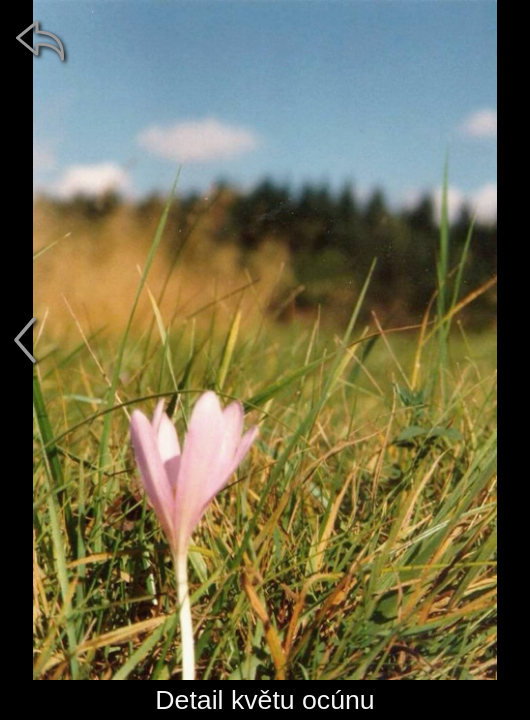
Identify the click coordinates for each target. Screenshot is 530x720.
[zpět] (40, 40)
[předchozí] (25, 340)
